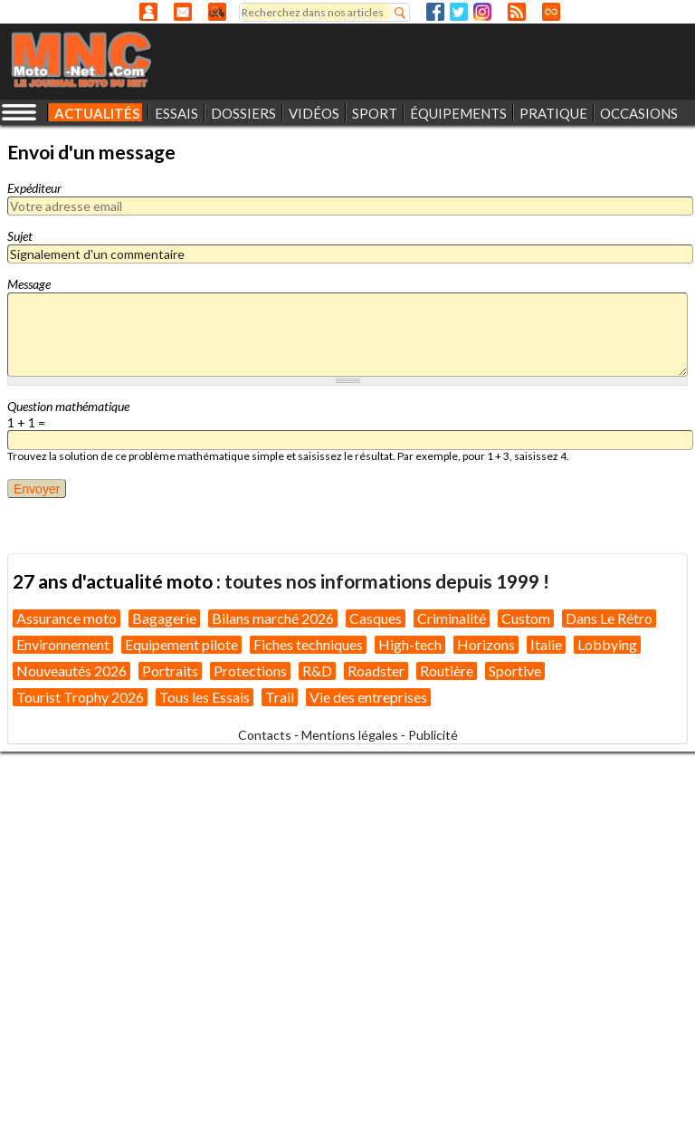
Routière (446, 670)
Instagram (482, 12)
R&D (317, 670)
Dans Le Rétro (609, 618)
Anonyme (148, 12)
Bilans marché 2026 (273, 618)
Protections (250, 670)
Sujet (20, 236)
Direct (551, 12)
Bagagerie (164, 618)
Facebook (435, 12)
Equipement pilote (181, 644)
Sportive (515, 670)
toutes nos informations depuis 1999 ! (386, 581)
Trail (279, 696)
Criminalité (451, 618)
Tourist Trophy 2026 (80, 696)
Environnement (62, 644)
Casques (375, 618)
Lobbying (607, 644)
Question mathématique (68, 406)
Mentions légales (349, 735)
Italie (546, 644)
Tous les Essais (204, 696)
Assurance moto (66, 618)
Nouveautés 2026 (71, 670)
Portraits (170, 670)
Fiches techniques (308, 644)
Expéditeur (34, 188)
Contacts (264, 735)
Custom (525, 618)
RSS (517, 12)
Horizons (486, 644)
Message (29, 284)
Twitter (459, 12)
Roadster (376, 670)
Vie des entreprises (368, 696)
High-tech (410, 644)
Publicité (433, 735)
